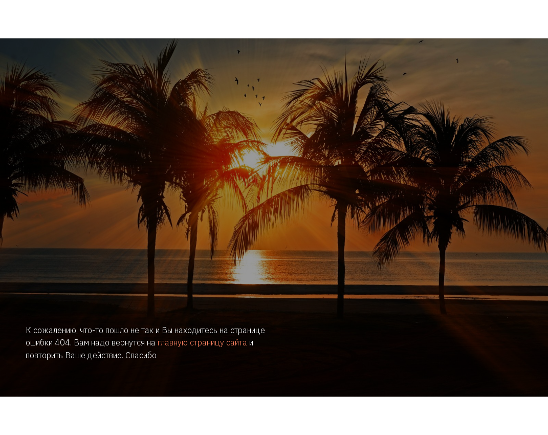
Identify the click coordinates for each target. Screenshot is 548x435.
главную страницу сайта (202, 342)
